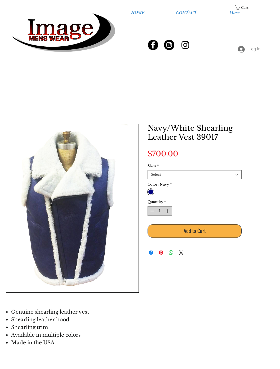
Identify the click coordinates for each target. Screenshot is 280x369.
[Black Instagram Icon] (185, 45)
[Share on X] (181, 252)
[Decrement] (151, 211)
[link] (245, 7)
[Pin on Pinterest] (161, 252)
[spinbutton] (159, 211)
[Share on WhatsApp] (171, 252)
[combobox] (195, 174)
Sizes (153, 166)
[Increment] (168, 211)
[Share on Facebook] (151, 252)
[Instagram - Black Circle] (169, 45)
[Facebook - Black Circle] (153, 45)
